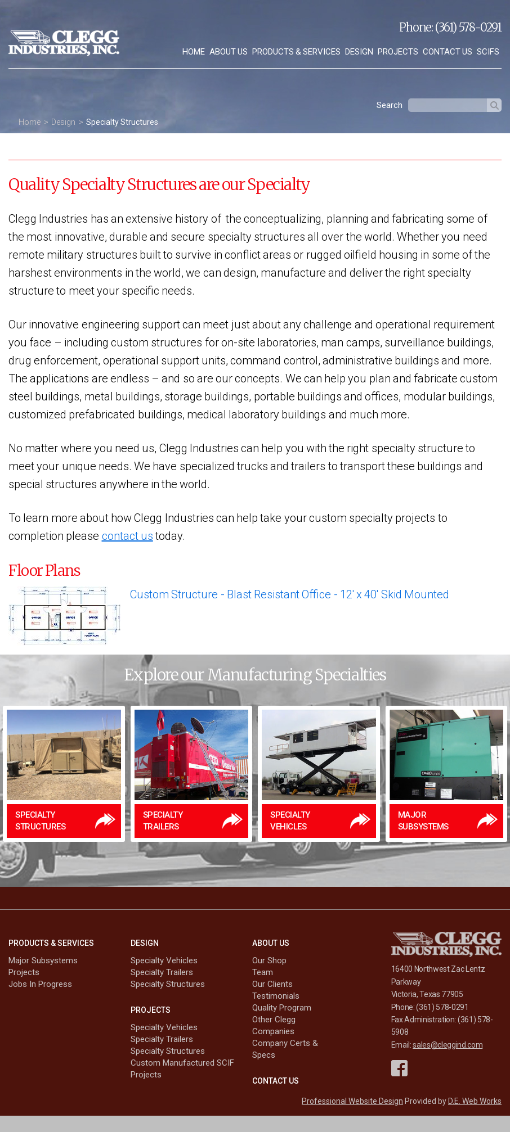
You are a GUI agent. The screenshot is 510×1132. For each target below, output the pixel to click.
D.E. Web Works (475, 1101)
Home (193, 52)
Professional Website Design (352, 1101)
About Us (228, 52)
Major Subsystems (43, 960)
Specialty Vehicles (164, 960)
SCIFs (488, 52)
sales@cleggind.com (447, 1044)
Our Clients (272, 984)
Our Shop (269, 960)
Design (359, 52)
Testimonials (275, 996)
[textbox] (447, 105)
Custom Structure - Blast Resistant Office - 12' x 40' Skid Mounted (289, 594)
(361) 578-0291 (468, 27)
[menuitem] (193, 52)
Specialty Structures (122, 122)
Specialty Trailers (162, 972)
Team (262, 972)
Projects (398, 52)
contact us (127, 536)
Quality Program (281, 1008)
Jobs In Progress (40, 984)
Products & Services (296, 52)
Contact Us (447, 52)
